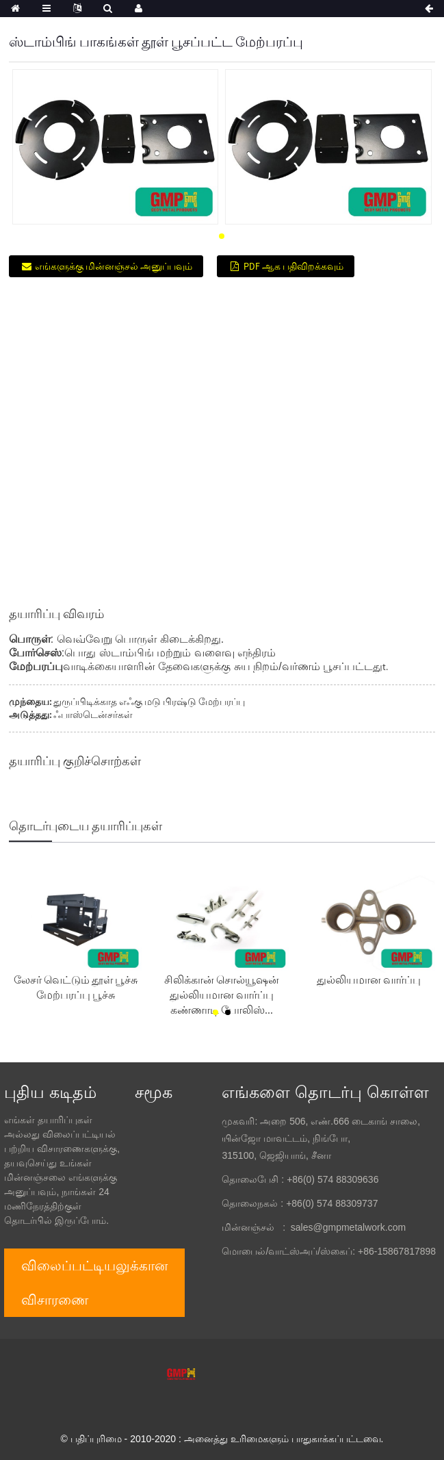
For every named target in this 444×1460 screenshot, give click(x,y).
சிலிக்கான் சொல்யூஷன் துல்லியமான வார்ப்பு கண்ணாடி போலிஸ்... (221, 994)
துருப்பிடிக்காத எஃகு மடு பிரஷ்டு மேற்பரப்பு (149, 701)
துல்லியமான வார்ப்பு (369, 979)
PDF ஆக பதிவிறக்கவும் (293, 266)
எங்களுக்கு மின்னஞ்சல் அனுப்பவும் (113, 266)
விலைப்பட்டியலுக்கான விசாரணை (94, 1282)
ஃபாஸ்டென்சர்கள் (93, 714)
